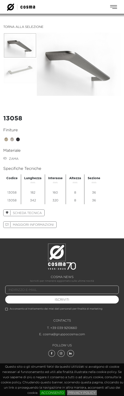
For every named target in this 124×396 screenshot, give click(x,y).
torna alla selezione (23, 26)
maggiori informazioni (28, 224)
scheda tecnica (22, 212)
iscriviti (62, 299)
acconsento (52, 392)
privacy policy (82, 392)
